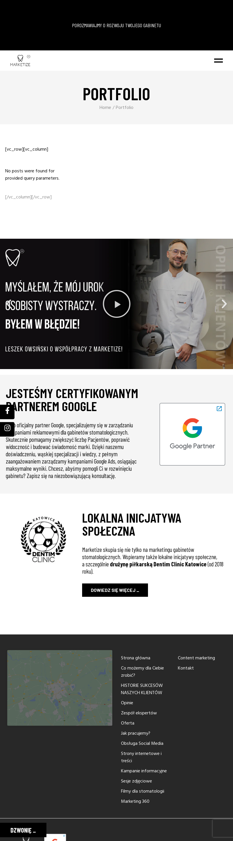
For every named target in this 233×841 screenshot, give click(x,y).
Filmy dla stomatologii (142, 791)
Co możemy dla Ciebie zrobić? (142, 672)
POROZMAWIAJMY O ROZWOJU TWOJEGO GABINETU (116, 25)
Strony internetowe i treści (141, 757)
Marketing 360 (135, 801)
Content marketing (196, 658)
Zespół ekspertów (139, 713)
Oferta (127, 723)
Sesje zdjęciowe (136, 781)
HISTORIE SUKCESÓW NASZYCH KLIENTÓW (142, 689)
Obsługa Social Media (142, 743)
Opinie (127, 703)
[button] (9, 304)
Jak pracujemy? (135, 733)
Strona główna (135, 658)
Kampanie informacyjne (144, 771)
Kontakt (186, 668)
